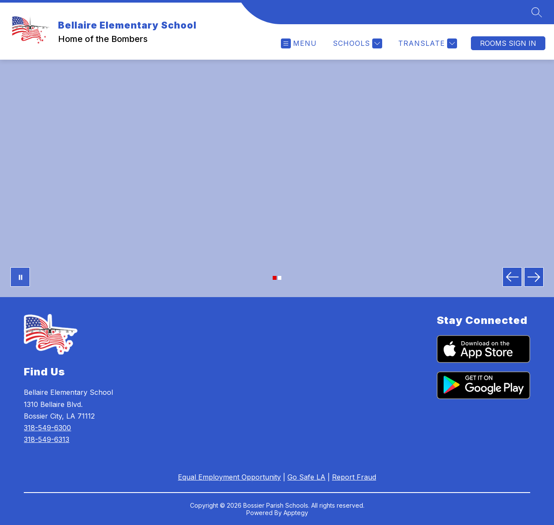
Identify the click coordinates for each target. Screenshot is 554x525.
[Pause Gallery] (20, 277)
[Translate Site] (426, 43)
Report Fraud (354, 477)
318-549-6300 (47, 427)
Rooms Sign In (508, 43)
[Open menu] (299, 43)
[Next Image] (534, 277)
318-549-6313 (46, 439)
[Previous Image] (512, 277)
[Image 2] (280, 278)
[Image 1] (275, 278)
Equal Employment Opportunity (229, 477)
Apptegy (295, 512)
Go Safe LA (306, 477)
